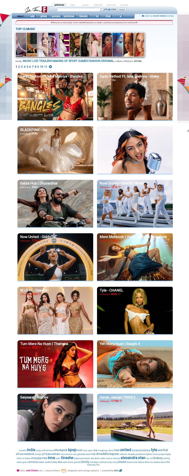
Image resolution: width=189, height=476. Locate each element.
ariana (70, 462)
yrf (43, 454)
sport (72, 61)
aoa (60, 462)
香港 (95, 450)
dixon (163, 462)
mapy (72, 5)
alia (92, 458)
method (102, 462)
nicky (109, 462)
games (83, 61)
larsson (69, 454)
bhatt (97, 458)
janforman (59, 5)
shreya (38, 454)
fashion (94, 61)
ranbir (102, 458)
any (75, 454)
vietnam (123, 454)
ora (151, 458)
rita (147, 458)
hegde (168, 454)
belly (55, 462)
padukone (140, 454)
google (85, 5)
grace (25, 462)
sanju (38, 450)
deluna (141, 462)
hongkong (102, 450)
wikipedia (98, 5)
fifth (168, 462)
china (110, 450)
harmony (91, 465)
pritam (87, 458)
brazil (88, 454)
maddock (28, 454)
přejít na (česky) (158, 16)
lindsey (158, 458)
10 (41, 66)
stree (34, 458)
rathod (45, 450)
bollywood (78, 458)
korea (51, 450)
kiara (49, 454)
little (147, 462)
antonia (33, 462)
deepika (131, 454)
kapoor (114, 454)
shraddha (102, 454)
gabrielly (81, 454)
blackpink (60, 450)
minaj (115, 462)
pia (39, 458)
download (111, 5)
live (35, 61)
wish (79, 450)
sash (58, 458)
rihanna (130, 462)
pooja (161, 454)
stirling (166, 458)
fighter (149, 454)
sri (23, 458)
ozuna (109, 458)
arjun (90, 450)
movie (155, 454)
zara (63, 454)
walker (41, 462)
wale (64, 462)
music (27, 61)
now (117, 450)
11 (45, 66)
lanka (27, 458)
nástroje (124, 5)
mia (44, 458)
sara (85, 450)
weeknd (48, 462)
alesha (157, 462)
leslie (19, 462)
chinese (116, 458)
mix (151, 462)
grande (77, 462)
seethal (163, 450)
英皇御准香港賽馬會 (141, 450)
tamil (19, 458)
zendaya (94, 462)
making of (60, 61)
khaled (122, 462)
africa (19, 454)
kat (135, 462)
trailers (45, 61)
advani (56, 454)
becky (85, 462)
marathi (22, 450)
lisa (93, 454)
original (107, 61)
